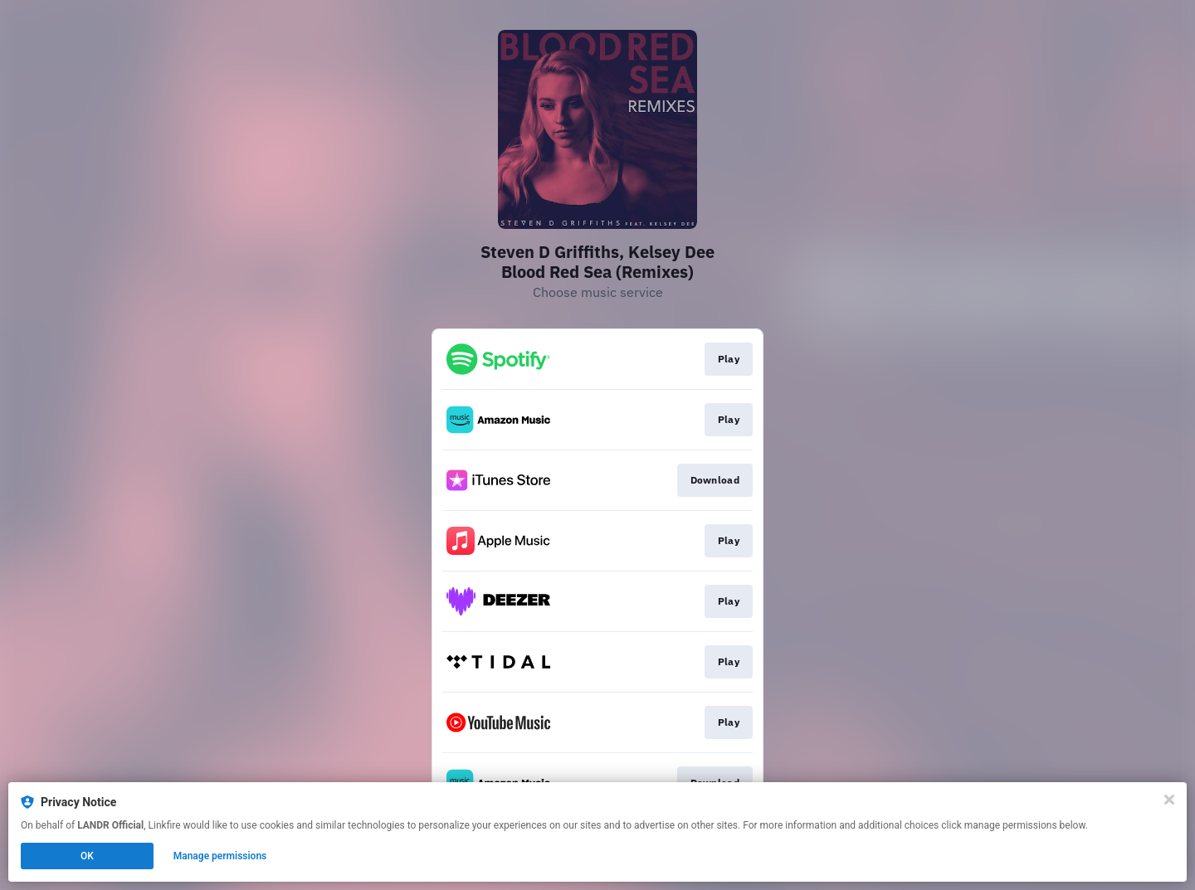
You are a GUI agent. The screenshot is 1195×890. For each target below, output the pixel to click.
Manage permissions (220, 856)
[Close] (1169, 799)
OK (87, 856)
